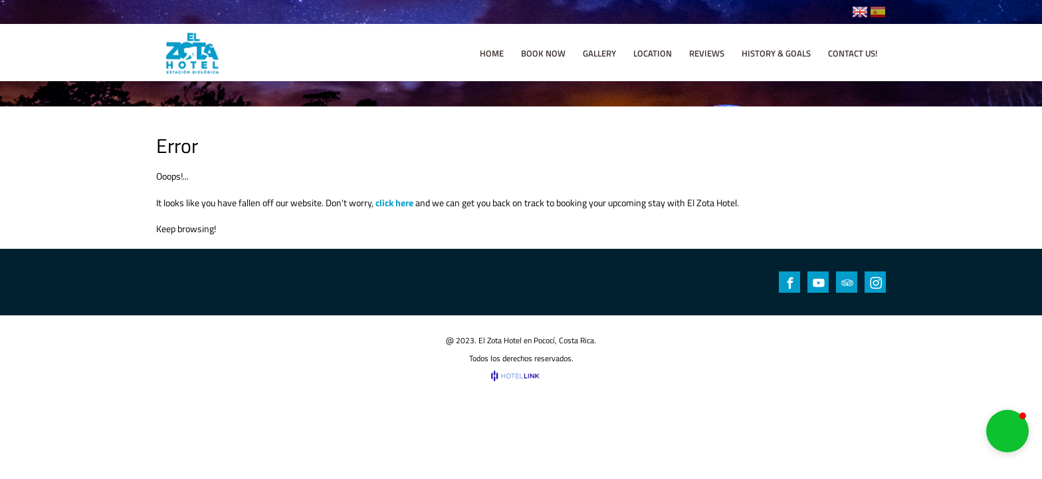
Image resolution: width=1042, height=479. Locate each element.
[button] (1007, 431)
